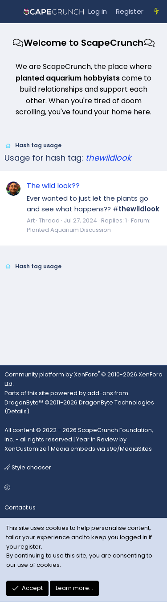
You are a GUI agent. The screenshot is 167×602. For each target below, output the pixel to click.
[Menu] (11, 11)
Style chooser (27, 467)
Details (17, 411)
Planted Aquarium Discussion (69, 230)
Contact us (20, 507)
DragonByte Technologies (116, 402)
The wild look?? (53, 186)
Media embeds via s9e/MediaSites (101, 448)
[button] (82, 488)
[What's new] (156, 11)
